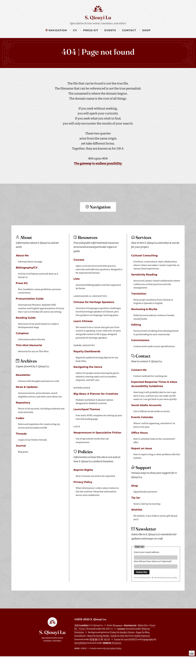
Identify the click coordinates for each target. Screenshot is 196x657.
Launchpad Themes (87, 409)
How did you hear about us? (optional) (152, 561)
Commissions (140, 340)
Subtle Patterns (142, 636)
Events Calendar (142, 417)
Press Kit (90, 30)
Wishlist (136, 509)
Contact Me (139, 369)
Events (110, 30)
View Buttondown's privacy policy (165, 578)
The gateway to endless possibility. (98, 163)
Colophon (22, 333)
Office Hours (139, 432)
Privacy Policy (83, 481)
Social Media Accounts (146, 405)
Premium (112, 643)
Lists (77, 278)
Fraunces (118, 626)
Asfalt (114, 636)
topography (148, 640)
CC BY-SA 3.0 (100, 640)
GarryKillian (80, 643)
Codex (20, 418)
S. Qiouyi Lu (98, 17)
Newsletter (23, 374)
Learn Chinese (83, 321)
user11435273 (130, 640)
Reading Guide (26, 317)
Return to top (98, 218)
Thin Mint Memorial (29, 345)
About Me (22, 255)
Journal (21, 445)
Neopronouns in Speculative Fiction (97, 432)
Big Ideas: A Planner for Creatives (96, 393)
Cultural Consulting (144, 255)
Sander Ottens (127, 633)
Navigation (56, 30)
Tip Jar (135, 497)
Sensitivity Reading (144, 274)
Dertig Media (102, 636)
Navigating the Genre (88, 366)
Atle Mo (124, 636)
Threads (21, 433)
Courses (79, 259)
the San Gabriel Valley (112, 649)
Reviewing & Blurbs (144, 309)
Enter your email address (146, 552)
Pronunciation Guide (30, 298)
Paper (139, 633)
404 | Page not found (98, 52)
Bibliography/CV (27, 267)
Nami (90, 636)
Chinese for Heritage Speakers (94, 302)
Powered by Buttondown (142, 578)
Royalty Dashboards (87, 351)
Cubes (113, 633)
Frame (117, 640)
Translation (138, 293)
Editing (136, 324)
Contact (129, 30)
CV (75, 30)
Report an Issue (141, 448)
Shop (146, 30)
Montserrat (130, 626)
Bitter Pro (143, 626)
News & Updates (27, 386)
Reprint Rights (83, 469)
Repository (23, 402)
